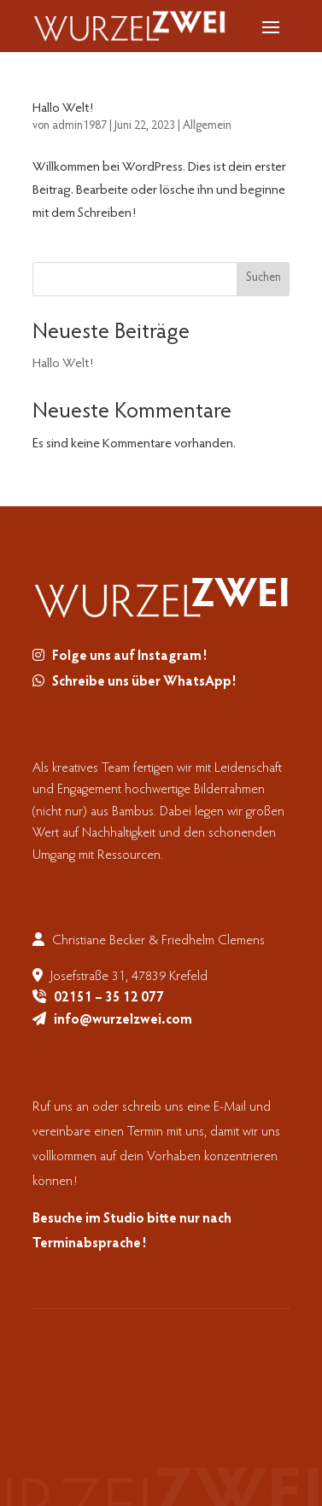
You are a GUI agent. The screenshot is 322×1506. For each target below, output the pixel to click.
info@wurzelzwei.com (123, 1020)
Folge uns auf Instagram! (129, 656)
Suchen (263, 278)
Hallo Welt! (62, 108)
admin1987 (79, 126)
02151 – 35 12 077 (109, 998)
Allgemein (207, 126)
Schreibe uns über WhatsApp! (144, 682)
